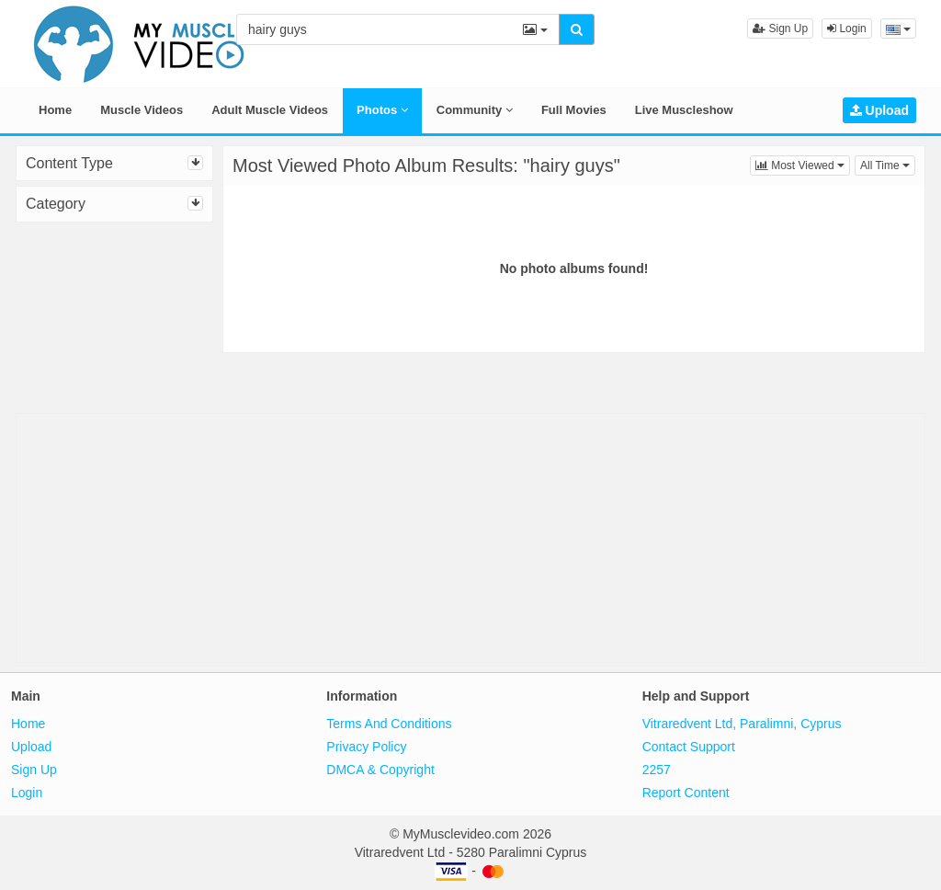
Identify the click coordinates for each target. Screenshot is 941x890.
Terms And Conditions (388, 723)
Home (55, 110)
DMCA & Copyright (380, 769)
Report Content (686, 792)
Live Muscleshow (684, 110)
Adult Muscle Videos (269, 110)
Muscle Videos (141, 110)
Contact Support (688, 746)
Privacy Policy (366, 746)
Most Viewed (802, 164)
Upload (879, 110)
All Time (887, 164)
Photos (382, 110)
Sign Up (780, 28)
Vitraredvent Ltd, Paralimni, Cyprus (742, 723)
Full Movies (574, 110)
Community (474, 110)
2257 (656, 769)
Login (847, 28)
